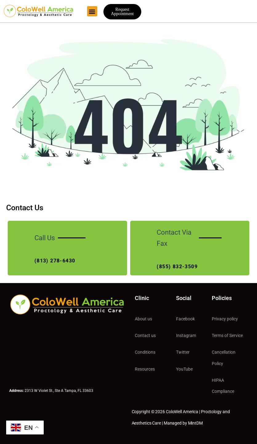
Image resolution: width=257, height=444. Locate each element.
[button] (92, 11)
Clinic (142, 298)
